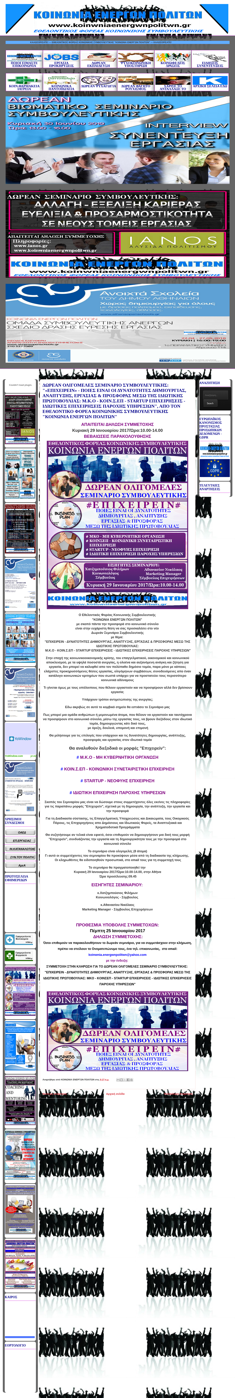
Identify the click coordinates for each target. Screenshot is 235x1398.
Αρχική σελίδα (115, 1093)
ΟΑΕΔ (22, 832)
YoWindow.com (14, 756)
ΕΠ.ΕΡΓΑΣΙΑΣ (22, 840)
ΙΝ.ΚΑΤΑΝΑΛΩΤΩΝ (21, 849)
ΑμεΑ (21, 865)
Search (210, 403)
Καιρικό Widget (20, 739)
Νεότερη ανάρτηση (55, 1093)
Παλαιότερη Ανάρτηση (178, 1093)
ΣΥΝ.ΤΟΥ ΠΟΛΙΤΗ (22, 857)
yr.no (33, 756)
